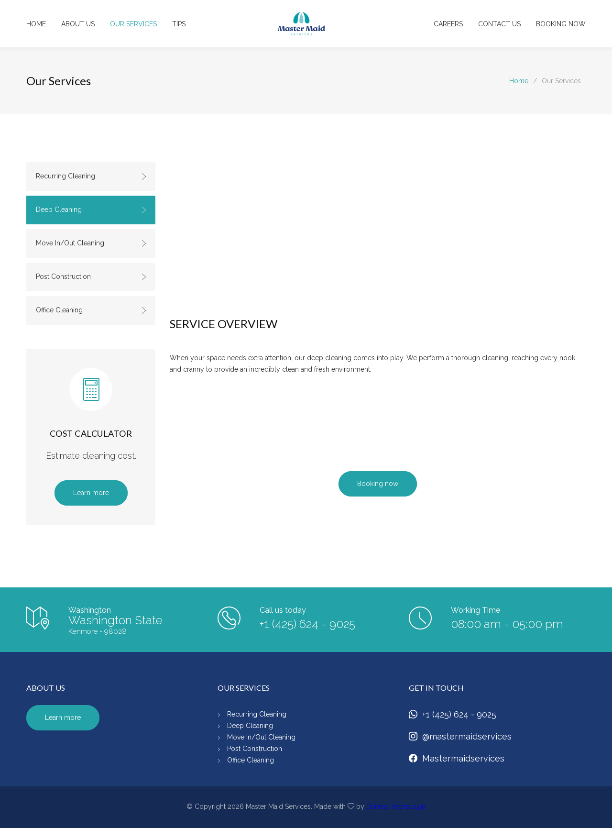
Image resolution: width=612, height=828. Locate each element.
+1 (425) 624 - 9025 (307, 624)
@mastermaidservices (460, 736)
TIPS (179, 24)
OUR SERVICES (133, 24)
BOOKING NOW (561, 24)
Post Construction (91, 276)
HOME (36, 24)
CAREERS (448, 24)
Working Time (475, 610)
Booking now (377, 483)
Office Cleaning (91, 310)
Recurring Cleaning (91, 176)
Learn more (91, 493)
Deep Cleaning (91, 209)
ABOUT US (78, 24)
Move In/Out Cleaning (91, 243)
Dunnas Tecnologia (396, 806)
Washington (89, 610)
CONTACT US (499, 24)
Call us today (283, 610)
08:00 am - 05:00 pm (507, 624)
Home (518, 81)
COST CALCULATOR (91, 433)
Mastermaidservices (456, 758)
